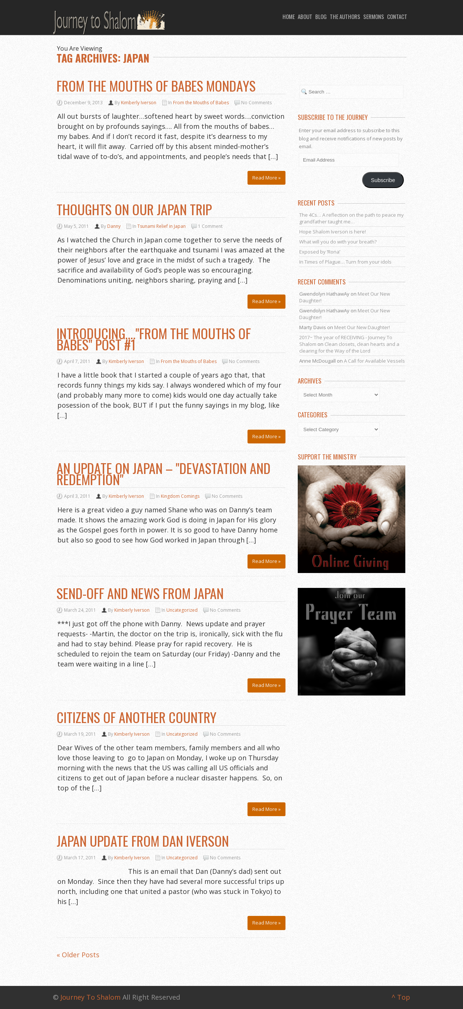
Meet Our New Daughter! (362, 327)
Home (288, 16)
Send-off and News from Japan (140, 593)
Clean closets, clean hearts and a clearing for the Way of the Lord (349, 347)
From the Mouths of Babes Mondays (156, 85)
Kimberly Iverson (138, 102)
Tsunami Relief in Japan (161, 226)
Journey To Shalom (90, 997)
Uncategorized (182, 610)
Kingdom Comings (180, 496)
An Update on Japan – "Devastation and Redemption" (164, 473)
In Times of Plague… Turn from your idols (345, 261)
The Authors (345, 16)
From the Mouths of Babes (201, 102)
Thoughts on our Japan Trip (134, 209)
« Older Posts (78, 955)
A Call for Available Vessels (374, 360)
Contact (397, 16)
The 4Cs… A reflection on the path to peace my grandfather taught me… (351, 218)
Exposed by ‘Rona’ (319, 251)
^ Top (401, 997)
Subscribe (383, 180)
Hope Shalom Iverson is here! (332, 231)
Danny (114, 226)
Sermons (373, 16)
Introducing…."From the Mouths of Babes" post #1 (154, 338)
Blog (321, 16)
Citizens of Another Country (137, 717)
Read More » (266, 177)
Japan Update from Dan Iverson (143, 840)
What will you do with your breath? (338, 241)
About (305, 16)
